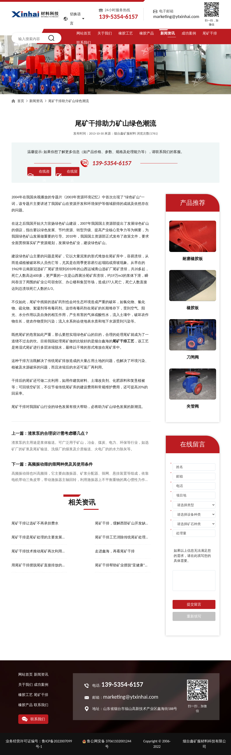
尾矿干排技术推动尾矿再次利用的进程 (39, 551)
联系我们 (83, 42)
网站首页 (83, 33)
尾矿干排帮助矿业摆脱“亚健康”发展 (122, 565)
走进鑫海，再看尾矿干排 (115, 551)
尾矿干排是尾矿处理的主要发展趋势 (39, 537)
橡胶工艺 (125, 33)
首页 (20, 101)
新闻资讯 (167, 33)
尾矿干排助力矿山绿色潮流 (68, 101)
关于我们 (104, 33)
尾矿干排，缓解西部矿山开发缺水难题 (122, 523)
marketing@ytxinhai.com (176, 16)
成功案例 (189, 33)
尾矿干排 (210, 33)
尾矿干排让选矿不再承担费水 (35, 523)
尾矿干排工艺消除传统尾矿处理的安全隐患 (122, 537)
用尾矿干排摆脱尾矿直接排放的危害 (39, 565)
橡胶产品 (146, 33)
